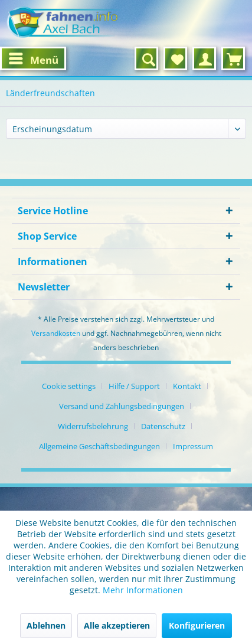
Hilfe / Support (134, 386)
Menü (33, 58)
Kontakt (187, 386)
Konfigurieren (197, 625)
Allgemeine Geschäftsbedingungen (99, 446)
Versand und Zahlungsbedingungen (121, 406)
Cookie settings (69, 386)
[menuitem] (33, 58)
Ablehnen (46, 625)
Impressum (193, 446)
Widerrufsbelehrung (93, 426)
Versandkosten (55, 333)
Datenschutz (163, 426)
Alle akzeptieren (117, 625)
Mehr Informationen (143, 590)
